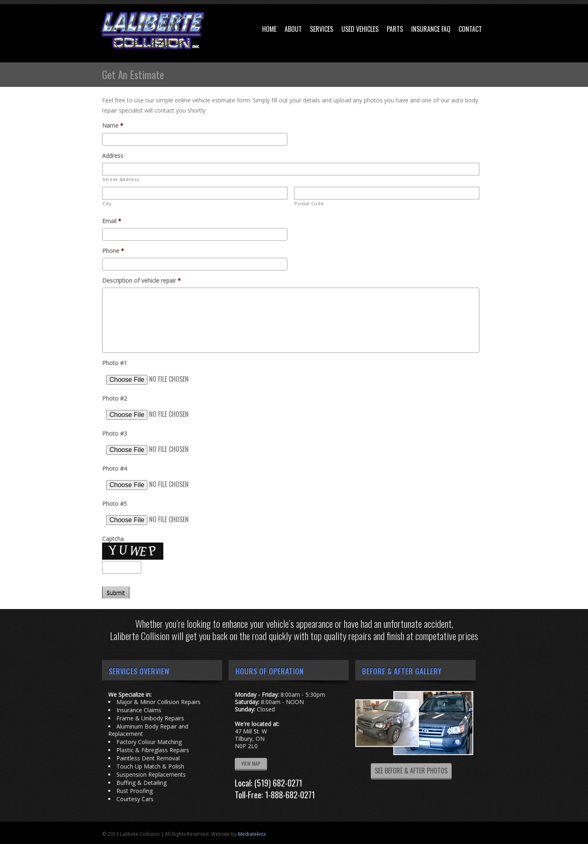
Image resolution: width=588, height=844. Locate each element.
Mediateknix (252, 834)
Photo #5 (114, 503)
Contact (470, 29)
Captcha (113, 539)
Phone (113, 251)
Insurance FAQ (430, 29)
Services (321, 29)
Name (112, 125)
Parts (395, 29)
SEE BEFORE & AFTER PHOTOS (411, 770)
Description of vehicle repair (141, 280)
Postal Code (309, 203)
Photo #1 (114, 363)
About (293, 29)
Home (269, 29)
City (107, 203)
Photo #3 (114, 433)
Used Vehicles (360, 29)
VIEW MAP (251, 763)
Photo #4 (114, 468)
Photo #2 (114, 398)
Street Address (120, 179)
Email (111, 221)
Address (112, 155)
